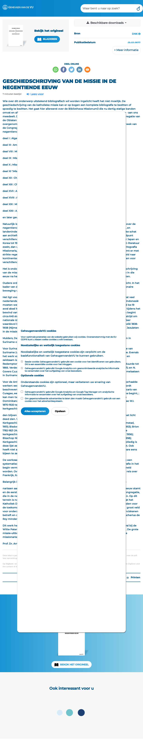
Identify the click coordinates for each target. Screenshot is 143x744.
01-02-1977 (134, 42)
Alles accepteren (35, 411)
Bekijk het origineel (74, 664)
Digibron (10, 564)
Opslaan (60, 411)
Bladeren (47, 39)
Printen (133, 577)
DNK (135, 33)
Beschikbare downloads (105, 22)
